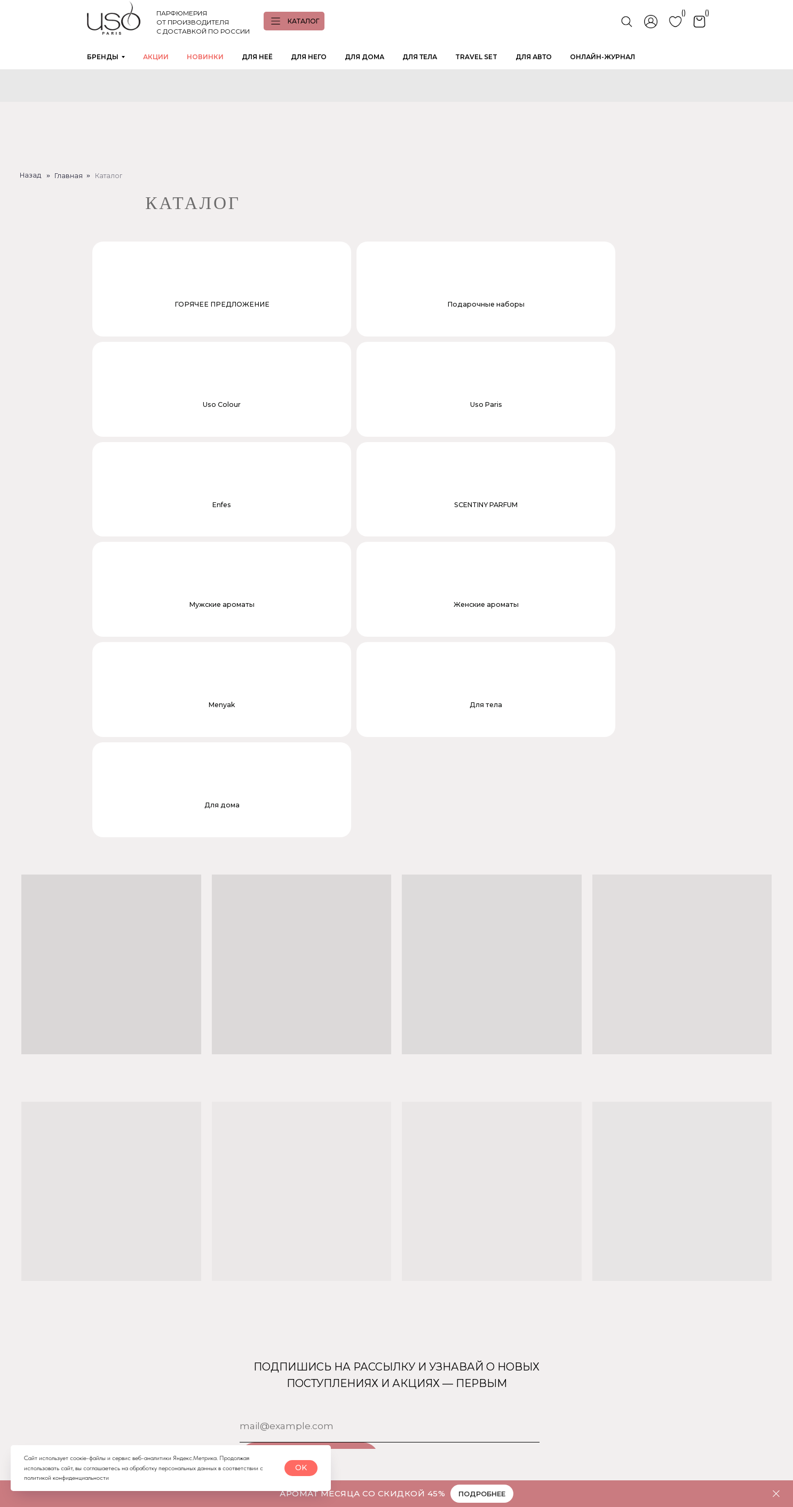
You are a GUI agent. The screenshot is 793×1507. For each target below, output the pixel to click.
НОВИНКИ (205, 57)
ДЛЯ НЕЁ (257, 57)
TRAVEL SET (476, 57)
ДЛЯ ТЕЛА (419, 57)
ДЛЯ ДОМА (364, 57)
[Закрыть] (776, 1494)
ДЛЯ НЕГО (309, 57)
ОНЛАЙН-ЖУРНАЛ (602, 57)
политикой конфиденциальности (66, 1477)
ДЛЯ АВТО (534, 57)
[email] (390, 1139)
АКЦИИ (156, 57)
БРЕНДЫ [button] (102, 57)
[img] (27, 1424)
